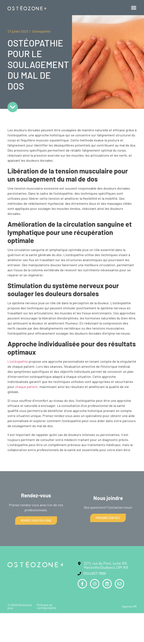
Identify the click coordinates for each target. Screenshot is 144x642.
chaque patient (26, 387)
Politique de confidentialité (46, 606)
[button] (133, 7)
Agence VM (129, 606)
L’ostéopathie (18, 361)
